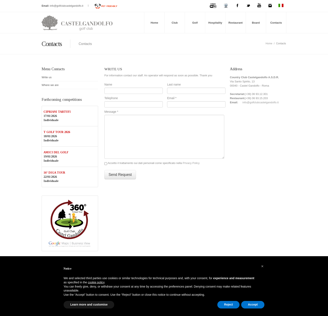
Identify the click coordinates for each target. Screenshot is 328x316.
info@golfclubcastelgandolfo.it (67, 5)
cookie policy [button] (96, 282)
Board (256, 22)
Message (111, 111)
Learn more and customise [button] (89, 304)
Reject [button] (228, 304)
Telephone (111, 98)
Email (171, 98)
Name (108, 84)
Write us (46, 77)
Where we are (50, 85)
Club (175, 22)
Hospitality (215, 22)
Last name (174, 84)
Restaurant (235, 22)
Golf (195, 22)
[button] (262, 266)
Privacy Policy (191, 163)
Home (154, 22)
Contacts (276, 22)
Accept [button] (253, 304)
